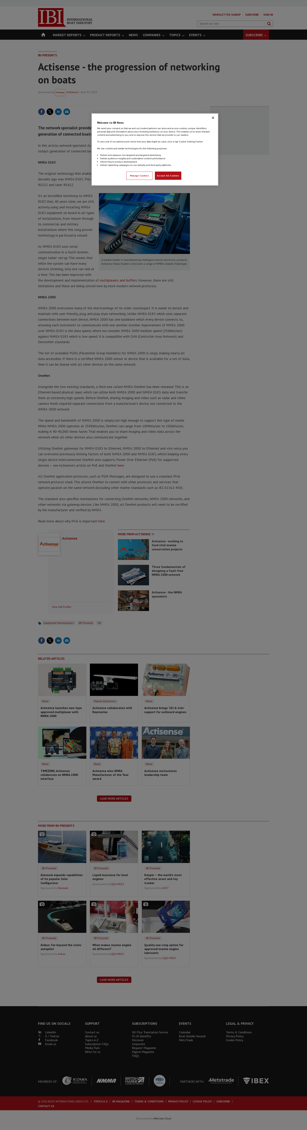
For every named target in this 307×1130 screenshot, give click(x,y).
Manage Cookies (139, 175)
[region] (155, 149)
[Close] (213, 117)
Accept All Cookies (168, 175)
